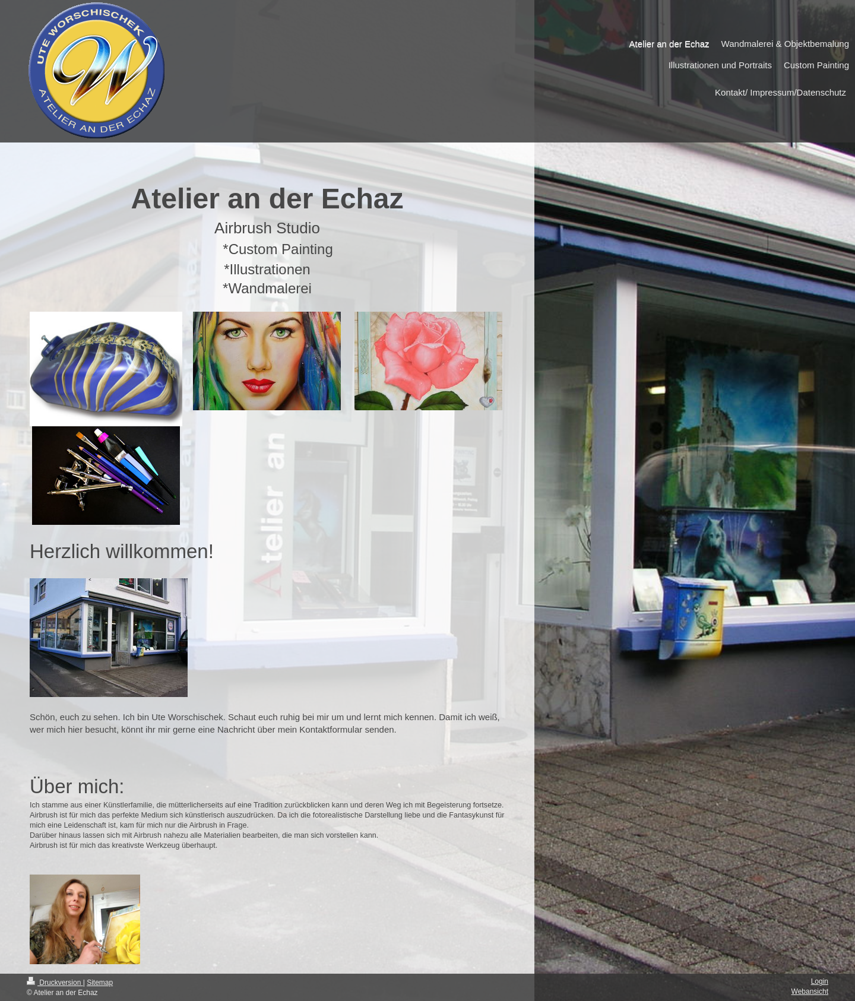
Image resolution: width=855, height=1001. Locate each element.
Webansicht (809, 991)
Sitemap (100, 982)
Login (819, 981)
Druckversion (55, 982)
